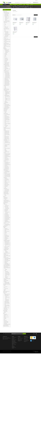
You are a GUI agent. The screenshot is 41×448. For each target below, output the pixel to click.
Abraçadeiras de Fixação (7, 282)
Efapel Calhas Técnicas (7, 248)
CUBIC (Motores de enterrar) (7, 34)
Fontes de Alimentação (7, 235)
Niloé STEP (5, 250)
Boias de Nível (5, 320)
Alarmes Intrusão (5, 308)
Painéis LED (5, 103)
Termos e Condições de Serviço (20, 338)
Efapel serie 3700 (6, 247)
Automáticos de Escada (7, 229)
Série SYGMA (6, 204)
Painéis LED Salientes (7, 106)
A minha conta (25, 336)
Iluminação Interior (5, 198)
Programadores (6, 228)
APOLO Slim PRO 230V (7, 179)
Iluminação (4, 196)
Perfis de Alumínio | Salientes (7, 173)
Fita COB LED (5, 127)
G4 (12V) (5, 55)
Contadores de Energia (7, 236)
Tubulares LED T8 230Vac (7, 72)
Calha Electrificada (6, 102)
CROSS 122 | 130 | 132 (7, 20)
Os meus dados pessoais (26, 340)
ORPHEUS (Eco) (6, 178)
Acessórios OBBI (6, 32)
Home (13, 6)
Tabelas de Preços (5, 311)
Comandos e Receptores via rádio (7, 41)
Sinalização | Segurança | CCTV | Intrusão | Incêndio (14, 343)
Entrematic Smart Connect (6, 43)
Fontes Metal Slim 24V (7, 163)
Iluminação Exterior (5, 197)
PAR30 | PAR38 (6, 60)
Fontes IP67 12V (6, 157)
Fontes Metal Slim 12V (7, 155)
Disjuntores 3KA (6, 271)
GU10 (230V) (6, 53)
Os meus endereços (26, 339)
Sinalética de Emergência (7, 302)
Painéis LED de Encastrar (7, 104)
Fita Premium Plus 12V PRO (7, 117)
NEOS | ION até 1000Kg (7, 13)
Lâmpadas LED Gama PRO (6, 64)
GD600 (5, 24)
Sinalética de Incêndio (7, 301)
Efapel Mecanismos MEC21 (7, 241)
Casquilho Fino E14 (7, 50)
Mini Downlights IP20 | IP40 (7, 91)
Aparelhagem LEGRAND (6, 249)
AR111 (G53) (6, 61)
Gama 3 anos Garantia (7, 189)
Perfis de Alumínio (6, 125)
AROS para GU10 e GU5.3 (7, 62)
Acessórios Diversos (6, 225)
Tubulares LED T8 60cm (7, 73)
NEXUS (5, 86)
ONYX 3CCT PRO (6, 186)
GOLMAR (5, 289)
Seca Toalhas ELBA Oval (7, 216)
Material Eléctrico (4, 226)
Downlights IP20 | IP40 (7, 92)
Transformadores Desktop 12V (7, 153)
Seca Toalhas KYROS (7, 208)
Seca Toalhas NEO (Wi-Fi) (7, 218)
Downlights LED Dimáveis (7, 95)
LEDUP (5, 194)
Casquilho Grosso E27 (7, 51)
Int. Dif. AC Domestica (7, 272)
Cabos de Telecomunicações (7, 260)
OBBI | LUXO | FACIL (6, 31)
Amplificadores (6, 145)
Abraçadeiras (5, 281)
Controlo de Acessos (6, 309)
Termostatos (5, 318)
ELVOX (4, 287)
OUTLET (5, 187)
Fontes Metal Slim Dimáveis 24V (7, 164)
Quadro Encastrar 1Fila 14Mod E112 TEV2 (21, 22)
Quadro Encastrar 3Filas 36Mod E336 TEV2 (15, 32)
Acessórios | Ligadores (6, 280)
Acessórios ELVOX (6, 288)
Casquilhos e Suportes (7, 63)
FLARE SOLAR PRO (6, 185)
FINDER (4, 227)
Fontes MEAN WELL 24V (7, 168)
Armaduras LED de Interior (7, 83)
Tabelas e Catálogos (5, 310)
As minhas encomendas (26, 337)
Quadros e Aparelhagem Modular (7, 267)
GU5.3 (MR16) (6, 54)
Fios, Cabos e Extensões (6, 257)
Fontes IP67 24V (6, 165)
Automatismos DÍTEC (5, 11)
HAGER (5, 270)
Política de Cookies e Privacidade (20, 340)
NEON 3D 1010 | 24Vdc (7, 137)
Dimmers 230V (6, 146)
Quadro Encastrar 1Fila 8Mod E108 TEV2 (15, 22)
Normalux (5, 195)
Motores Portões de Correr (6, 12)
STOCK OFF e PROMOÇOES (13, 346)
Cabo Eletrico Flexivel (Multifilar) (7, 258)
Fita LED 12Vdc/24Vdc (6, 113)
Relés (4, 319)
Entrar (36, 0)
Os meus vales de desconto (25, 341)
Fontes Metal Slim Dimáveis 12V (7, 156)
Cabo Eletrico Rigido (6, 259)
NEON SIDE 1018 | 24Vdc (7, 132)
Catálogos (5, 312)
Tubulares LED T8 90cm (7, 74)
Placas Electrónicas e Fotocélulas (7, 39)
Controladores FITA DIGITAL (7, 144)
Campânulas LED (5, 188)
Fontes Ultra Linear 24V (7, 167)
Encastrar (5, 199)
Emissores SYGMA (7, 205)
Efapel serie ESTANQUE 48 (7, 246)
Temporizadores (6, 237)
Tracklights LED (6, 101)
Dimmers (5, 112)
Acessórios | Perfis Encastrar (7, 176)
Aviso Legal (19, 337)
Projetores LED (5, 177)
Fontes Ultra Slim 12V (6, 158)
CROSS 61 (6, 19)
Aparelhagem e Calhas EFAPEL (7, 240)
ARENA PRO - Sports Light (7, 184)
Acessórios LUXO (6, 33)
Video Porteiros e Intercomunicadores (14, 341)
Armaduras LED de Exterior (7, 84)
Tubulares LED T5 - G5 (7, 71)
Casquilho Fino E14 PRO (7, 65)
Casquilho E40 (6, 52)
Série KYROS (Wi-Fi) (6, 209)
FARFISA (4, 290)
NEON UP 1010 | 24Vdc (7, 133)
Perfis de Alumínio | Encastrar (7, 175)
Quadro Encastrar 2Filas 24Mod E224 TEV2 (34, 22)
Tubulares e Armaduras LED (6, 70)
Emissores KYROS (6, 207)
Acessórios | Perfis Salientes (7, 174)
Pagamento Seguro (20, 339)
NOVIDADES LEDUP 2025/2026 (14, 347)
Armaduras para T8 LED (7, 82)
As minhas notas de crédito (26, 338)
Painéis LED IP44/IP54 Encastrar (7, 105)
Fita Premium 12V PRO (7, 116)
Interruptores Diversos (6, 266)
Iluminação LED (13, 338)
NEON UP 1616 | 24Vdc (7, 136)
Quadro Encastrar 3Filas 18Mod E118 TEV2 (28, 22)
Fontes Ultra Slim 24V (6, 166)
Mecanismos (6, 251)
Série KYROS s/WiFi (6, 206)
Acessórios (6, 40)
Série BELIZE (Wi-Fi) (6, 210)
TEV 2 (5, 268)
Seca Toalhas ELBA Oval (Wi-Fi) (7, 217)
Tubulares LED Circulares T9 (7, 81)
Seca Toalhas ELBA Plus (7, 215)
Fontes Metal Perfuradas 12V (7, 154)
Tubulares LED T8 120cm (7, 75)
